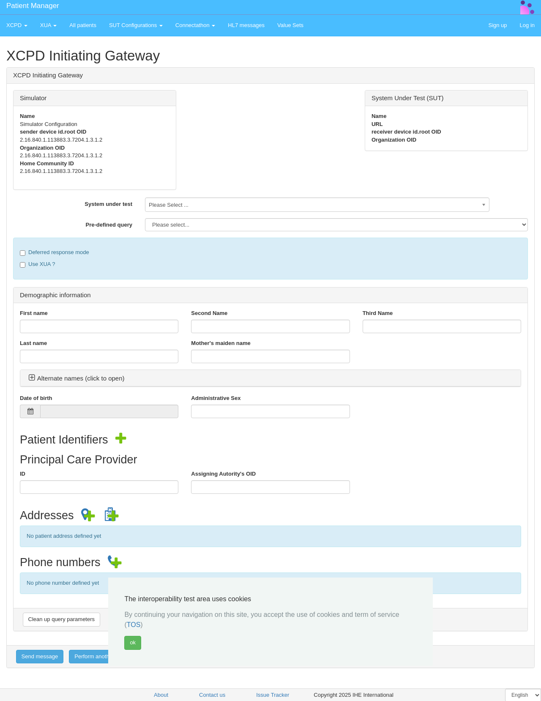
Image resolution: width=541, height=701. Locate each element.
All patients (82, 25)
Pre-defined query (108, 225)
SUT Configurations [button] (136, 25)
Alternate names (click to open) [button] (76, 378)
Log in (527, 25)
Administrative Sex (215, 398)
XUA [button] (48, 25)
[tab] (270, 378)
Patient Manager (32, 6)
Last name (33, 343)
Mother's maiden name (220, 343)
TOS (134, 624)
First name (34, 313)
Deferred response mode (54, 252)
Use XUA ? (37, 264)
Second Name (209, 313)
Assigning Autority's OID (223, 474)
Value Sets (290, 25)
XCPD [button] (16, 25)
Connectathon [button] (195, 25)
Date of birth (36, 398)
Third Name (378, 313)
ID (22, 474)
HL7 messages (246, 25)
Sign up (497, 25)
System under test (108, 204)
